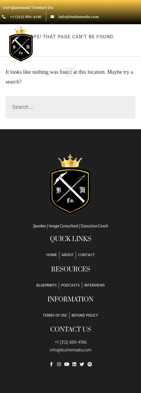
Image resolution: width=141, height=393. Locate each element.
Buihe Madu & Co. (90, 42)
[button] (70, 72)
